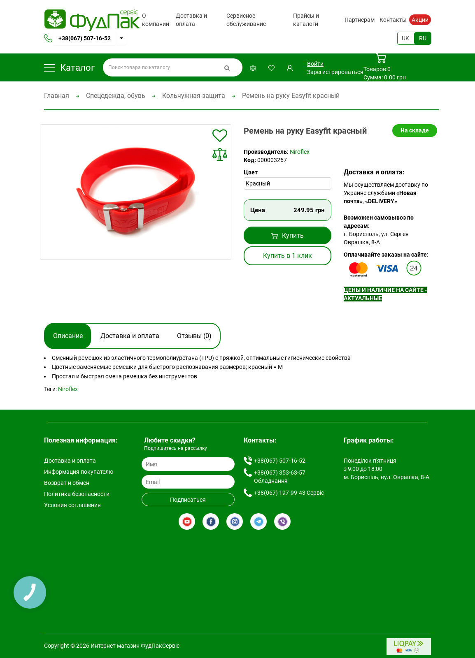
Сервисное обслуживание (246, 19)
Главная (56, 96)
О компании (155, 19)
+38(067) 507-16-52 (84, 38)
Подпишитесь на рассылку (175, 448)
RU (422, 38)
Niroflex (300, 151)
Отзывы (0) (194, 336)
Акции (420, 19)
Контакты (393, 19)
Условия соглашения (72, 505)
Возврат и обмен (66, 483)
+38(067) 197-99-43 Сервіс (289, 492)
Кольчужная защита (193, 96)
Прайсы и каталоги (306, 19)
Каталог (69, 68)
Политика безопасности (76, 494)
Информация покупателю (78, 471)
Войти (315, 63)
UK (405, 38)
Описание (68, 336)
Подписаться (188, 499)
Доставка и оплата (191, 19)
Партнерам (360, 19)
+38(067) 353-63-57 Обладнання (279, 476)
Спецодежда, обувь (115, 96)
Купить (287, 235)
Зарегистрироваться (335, 72)
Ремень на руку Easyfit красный (291, 96)
